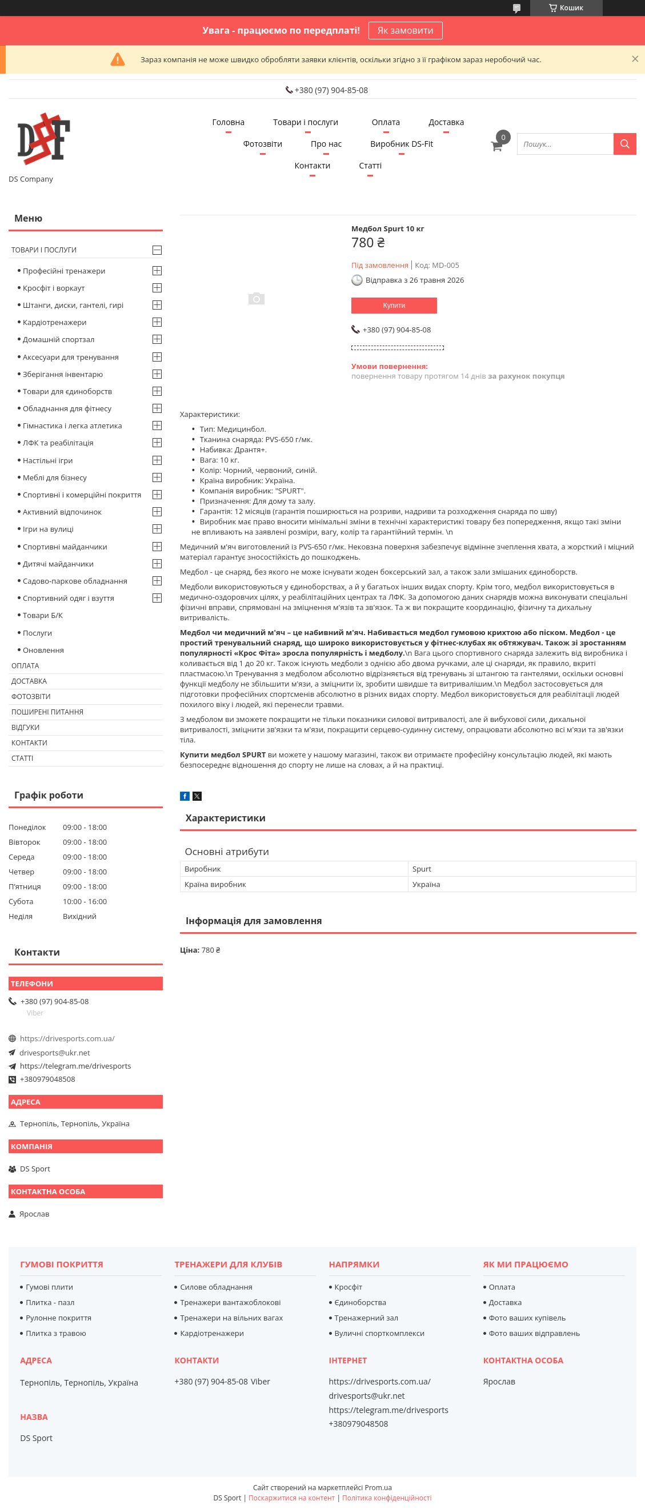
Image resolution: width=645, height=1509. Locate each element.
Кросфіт (349, 1287)
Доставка (446, 122)
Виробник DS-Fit (401, 143)
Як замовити (406, 30)
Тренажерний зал (367, 1318)
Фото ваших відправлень (534, 1333)
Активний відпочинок (62, 512)
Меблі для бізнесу (55, 477)
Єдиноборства (361, 1302)
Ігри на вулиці (48, 529)
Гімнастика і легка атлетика (72, 425)
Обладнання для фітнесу (67, 408)
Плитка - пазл (50, 1302)
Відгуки (25, 727)
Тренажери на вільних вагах (231, 1318)
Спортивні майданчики (65, 546)
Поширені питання (47, 712)
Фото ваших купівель (527, 1318)
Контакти (313, 165)
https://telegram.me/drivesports (75, 1066)
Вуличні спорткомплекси (380, 1333)
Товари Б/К (43, 615)
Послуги (37, 633)
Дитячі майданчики (58, 564)
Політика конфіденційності (386, 1498)
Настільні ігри (48, 460)
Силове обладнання (216, 1287)
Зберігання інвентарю (63, 374)
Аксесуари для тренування (71, 357)
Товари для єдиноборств (67, 391)
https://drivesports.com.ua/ (67, 1038)
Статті (370, 165)
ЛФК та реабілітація (58, 443)
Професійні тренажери (64, 271)
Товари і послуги (305, 122)
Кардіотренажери (55, 322)
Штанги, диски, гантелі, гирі (73, 305)
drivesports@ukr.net (54, 1052)
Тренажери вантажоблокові (230, 1302)
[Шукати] (625, 144)
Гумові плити (49, 1287)
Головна (228, 122)
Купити (394, 306)
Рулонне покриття (58, 1318)
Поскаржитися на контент (292, 1498)
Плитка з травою (56, 1333)
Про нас (326, 143)
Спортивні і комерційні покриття (82, 494)
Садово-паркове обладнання (75, 581)
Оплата (386, 122)
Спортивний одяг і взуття (68, 598)
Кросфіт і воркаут (54, 288)
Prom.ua (378, 1487)
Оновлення (43, 650)
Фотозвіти (262, 143)
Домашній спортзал (58, 339)
